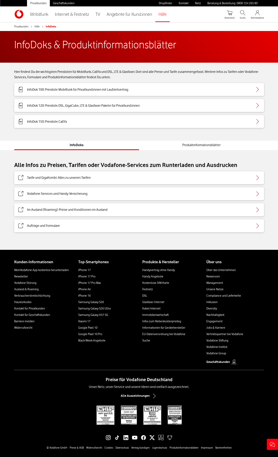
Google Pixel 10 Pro (90, 334)
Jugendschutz (159, 447)
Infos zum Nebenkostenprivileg (161, 321)
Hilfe (163, 14)
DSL (144, 295)
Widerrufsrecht (23, 327)
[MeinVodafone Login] (257, 14)
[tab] (76, 145)
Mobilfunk (39, 14)
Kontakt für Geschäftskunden (32, 315)
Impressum (207, 447)
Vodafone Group (216, 353)
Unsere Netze (215, 289)
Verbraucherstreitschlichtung (32, 295)
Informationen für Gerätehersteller (163, 327)
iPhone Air (84, 289)
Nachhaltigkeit (215, 315)
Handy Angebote (152, 276)
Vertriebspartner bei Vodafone (224, 334)
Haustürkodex (22, 302)
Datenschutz (122, 447)
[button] (272, 444)
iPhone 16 (84, 295)
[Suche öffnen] (242, 14)
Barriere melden (24, 321)
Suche (146, 340)
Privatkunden (38, 3)
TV (97, 14)
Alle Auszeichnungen (139, 396)
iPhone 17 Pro (86, 276)
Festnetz (147, 289)
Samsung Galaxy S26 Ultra (94, 308)
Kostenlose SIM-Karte (155, 283)
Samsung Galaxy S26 (91, 302)
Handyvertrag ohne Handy (158, 270)
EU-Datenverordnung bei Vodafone (163, 334)
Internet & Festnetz (72, 14)
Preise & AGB (77, 447)
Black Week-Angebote (91, 340)
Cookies (108, 447)
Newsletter (21, 276)
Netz (198, 3)
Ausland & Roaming (26, 289)
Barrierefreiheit (223, 447)
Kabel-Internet (151, 308)
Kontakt (184, 3)
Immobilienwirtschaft (155, 315)
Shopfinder (165, 3)
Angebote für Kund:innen (129, 14)
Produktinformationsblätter (184, 447)
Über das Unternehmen (221, 270)
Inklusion (212, 302)
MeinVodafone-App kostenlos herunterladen (41, 270)
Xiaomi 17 (84, 321)
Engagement (214, 321)
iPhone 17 (84, 270)
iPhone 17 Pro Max (89, 283)
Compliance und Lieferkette (223, 295)
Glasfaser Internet (153, 302)
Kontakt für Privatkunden (29, 308)
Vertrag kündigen (140, 447)
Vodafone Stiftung (217, 340)
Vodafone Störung (25, 283)
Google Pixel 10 (87, 327)
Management (214, 283)
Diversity (211, 308)
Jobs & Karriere (215, 327)
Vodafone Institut (216, 347)
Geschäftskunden (63, 3)
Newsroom (213, 276)
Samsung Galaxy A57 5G (93, 315)
